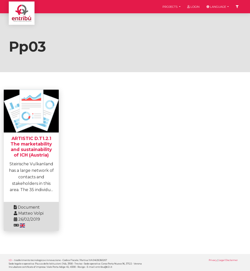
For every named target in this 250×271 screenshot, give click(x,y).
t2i (10, 260)
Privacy (213, 260)
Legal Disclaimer (228, 260)
